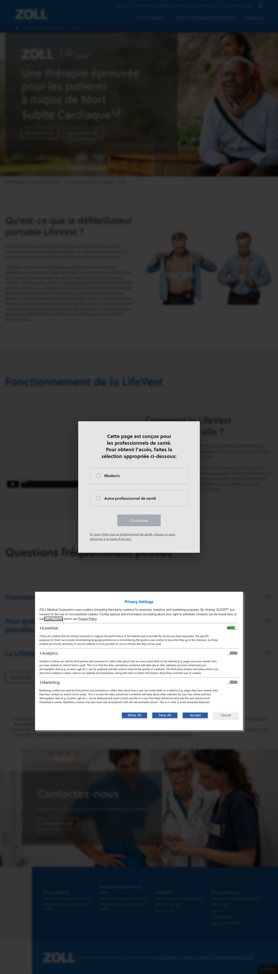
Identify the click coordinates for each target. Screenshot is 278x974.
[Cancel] (226, 715)
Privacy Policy (87, 619)
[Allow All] (134, 715)
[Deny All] (165, 715)
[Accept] (195, 715)
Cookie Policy (54, 619)
